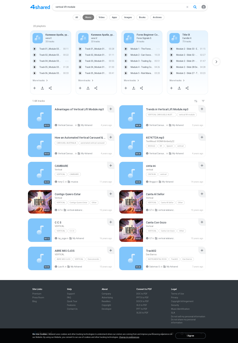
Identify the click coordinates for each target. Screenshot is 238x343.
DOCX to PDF (142, 301)
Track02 (174, 259)
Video (102, 17)
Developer (106, 309)
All (76, 17)
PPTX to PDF (142, 297)
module (151, 146)
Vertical (61, 174)
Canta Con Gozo (168, 231)
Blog (34, 301)
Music (88, 17)
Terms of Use (177, 294)
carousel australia (66, 143)
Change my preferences (129, 337)
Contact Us (72, 309)
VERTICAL (61, 231)
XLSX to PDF (142, 313)
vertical (180, 146)
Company (106, 294)
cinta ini (152, 174)
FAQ (69, 297)
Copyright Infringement (182, 301)
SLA (173, 313)
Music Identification (180, 309)
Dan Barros (187, 259)
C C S (72, 231)
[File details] (40, 117)
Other (94, 203)
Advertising (107, 297)
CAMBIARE (74, 174)
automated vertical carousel (92, 143)
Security (175, 305)
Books (142, 17)
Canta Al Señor (167, 203)
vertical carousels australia (162, 115)
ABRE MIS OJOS (63, 259)
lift (161, 146)
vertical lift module (187, 115)
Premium (36, 294)
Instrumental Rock (157, 259)
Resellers (106, 301)
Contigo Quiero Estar (78, 203)
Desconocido (93, 259)
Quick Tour (72, 301)
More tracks (39, 80)
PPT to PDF (141, 309)
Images (128, 17)
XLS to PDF (141, 305)
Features (71, 305)
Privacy (174, 297)
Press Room (38, 297)
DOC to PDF (141, 294)
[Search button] (195, 7)
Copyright (106, 305)
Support (71, 294)
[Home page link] (40, 7)
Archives (157, 17)
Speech (170, 146)
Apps (114, 17)
